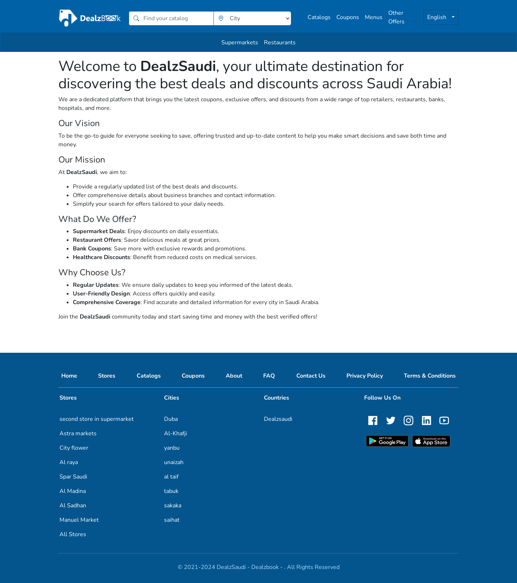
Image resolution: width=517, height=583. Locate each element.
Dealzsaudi (278, 419)
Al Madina (72, 491)
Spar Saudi (73, 477)
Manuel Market (79, 520)
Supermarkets (239, 42)
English (437, 17)
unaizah (174, 462)
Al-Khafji (175, 433)
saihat (172, 520)
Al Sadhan (72, 505)
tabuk (171, 491)
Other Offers (396, 17)
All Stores (72, 534)
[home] (90, 18)
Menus (374, 17)
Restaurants (280, 42)
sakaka (172, 505)
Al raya (68, 462)
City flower (73, 448)
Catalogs (319, 17)
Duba (171, 419)
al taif (171, 477)
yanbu (172, 448)
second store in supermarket (96, 419)
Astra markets (78, 433)
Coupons (347, 17)
